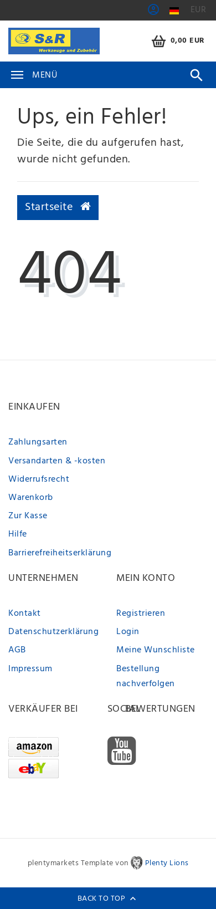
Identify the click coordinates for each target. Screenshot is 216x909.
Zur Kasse (28, 516)
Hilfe (17, 534)
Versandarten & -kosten (56, 461)
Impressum (30, 669)
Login (128, 632)
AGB (17, 650)
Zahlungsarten (38, 442)
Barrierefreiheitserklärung (59, 553)
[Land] (174, 11)
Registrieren (140, 613)
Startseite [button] (58, 207)
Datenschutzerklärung (53, 632)
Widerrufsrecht (38, 479)
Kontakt (24, 613)
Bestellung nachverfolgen (145, 676)
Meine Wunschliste (155, 650)
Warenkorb (30, 498)
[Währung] (198, 10)
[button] (153, 13)
